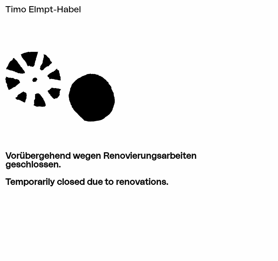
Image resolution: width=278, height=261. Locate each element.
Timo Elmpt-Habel (43, 9)
